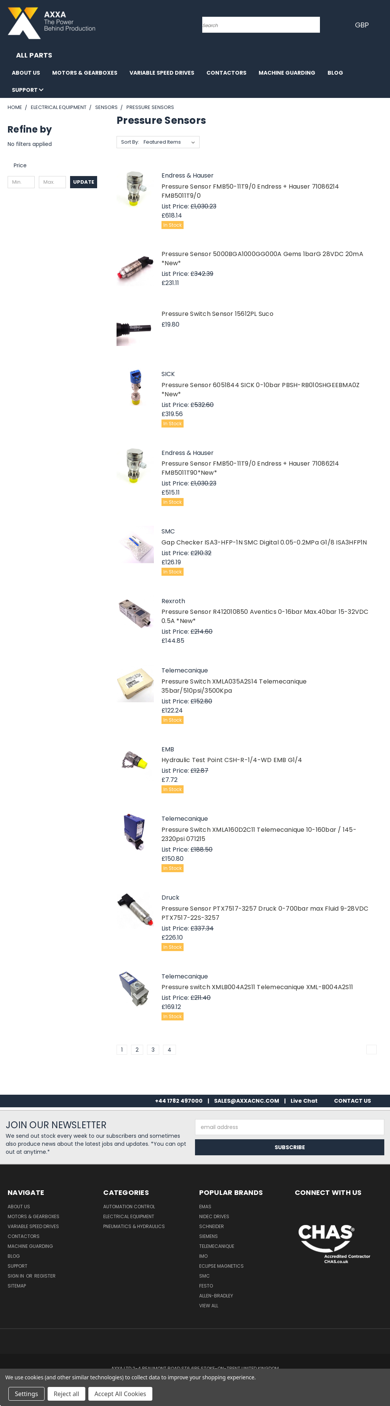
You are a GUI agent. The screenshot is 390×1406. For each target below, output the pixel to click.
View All (208, 1305)
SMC (204, 1276)
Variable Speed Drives (161, 73)
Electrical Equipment (128, 1216)
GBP (363, 25)
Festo (206, 1286)
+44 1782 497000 (179, 1101)
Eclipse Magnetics (221, 1266)
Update (83, 182)
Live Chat (304, 1101)
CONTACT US (352, 1101)
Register (45, 1276)
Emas (205, 1206)
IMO (203, 1256)
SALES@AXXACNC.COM (246, 1101)
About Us (26, 73)
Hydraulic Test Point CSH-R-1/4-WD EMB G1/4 (231, 760)
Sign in (16, 1276)
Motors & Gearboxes (84, 73)
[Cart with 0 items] (382, 25)
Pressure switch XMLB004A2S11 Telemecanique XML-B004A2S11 (257, 987)
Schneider (211, 1226)
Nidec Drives (214, 1216)
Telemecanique (216, 1246)
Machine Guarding (287, 73)
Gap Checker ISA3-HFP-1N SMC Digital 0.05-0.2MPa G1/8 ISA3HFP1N (264, 542)
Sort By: (130, 142)
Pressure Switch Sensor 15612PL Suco (217, 313)
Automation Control (129, 1206)
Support (27, 90)
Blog (335, 73)
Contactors (226, 73)
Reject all (66, 1394)
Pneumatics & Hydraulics (134, 1226)
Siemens (208, 1236)
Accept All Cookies (120, 1394)
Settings (26, 1394)
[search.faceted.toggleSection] (24, 165)
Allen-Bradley (216, 1295)
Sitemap (17, 1286)
